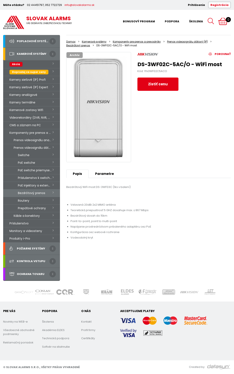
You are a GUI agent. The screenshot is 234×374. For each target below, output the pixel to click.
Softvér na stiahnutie (56, 347)
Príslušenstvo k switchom (36, 178)
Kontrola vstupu (27, 261)
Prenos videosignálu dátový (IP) (37, 148)
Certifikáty (88, 338)
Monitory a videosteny (25, 231)
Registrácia (219, 5)
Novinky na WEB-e (15, 322)
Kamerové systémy (28, 54)
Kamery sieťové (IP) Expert (28, 87)
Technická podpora (55, 338)
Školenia (196, 21)
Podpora (172, 21)
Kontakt (86, 322)
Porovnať (220, 54)
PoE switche (26, 163)
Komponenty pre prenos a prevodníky (34, 133)
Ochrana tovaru (26, 274)
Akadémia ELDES (53, 330)
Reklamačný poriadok (18, 342)
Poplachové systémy (30, 41)
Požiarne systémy (27, 249)
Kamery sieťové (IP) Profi (27, 80)
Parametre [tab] (104, 174)
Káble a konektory (27, 216)
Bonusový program (139, 21)
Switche (23, 155)
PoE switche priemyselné (36, 170)
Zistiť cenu (158, 84)
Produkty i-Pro (19, 238)
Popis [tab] (77, 174)
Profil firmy (88, 330)
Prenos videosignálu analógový (36, 140)
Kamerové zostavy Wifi (26, 110)
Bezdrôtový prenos (31, 193)
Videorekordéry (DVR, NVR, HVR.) (32, 117)
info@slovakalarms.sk (79, 5)
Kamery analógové (23, 95)
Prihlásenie (196, 5)
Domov (71, 41)
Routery (23, 200)
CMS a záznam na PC (25, 125)
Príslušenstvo (19, 223)
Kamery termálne (22, 102)
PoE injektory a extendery (36, 185)
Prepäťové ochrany (32, 208)
